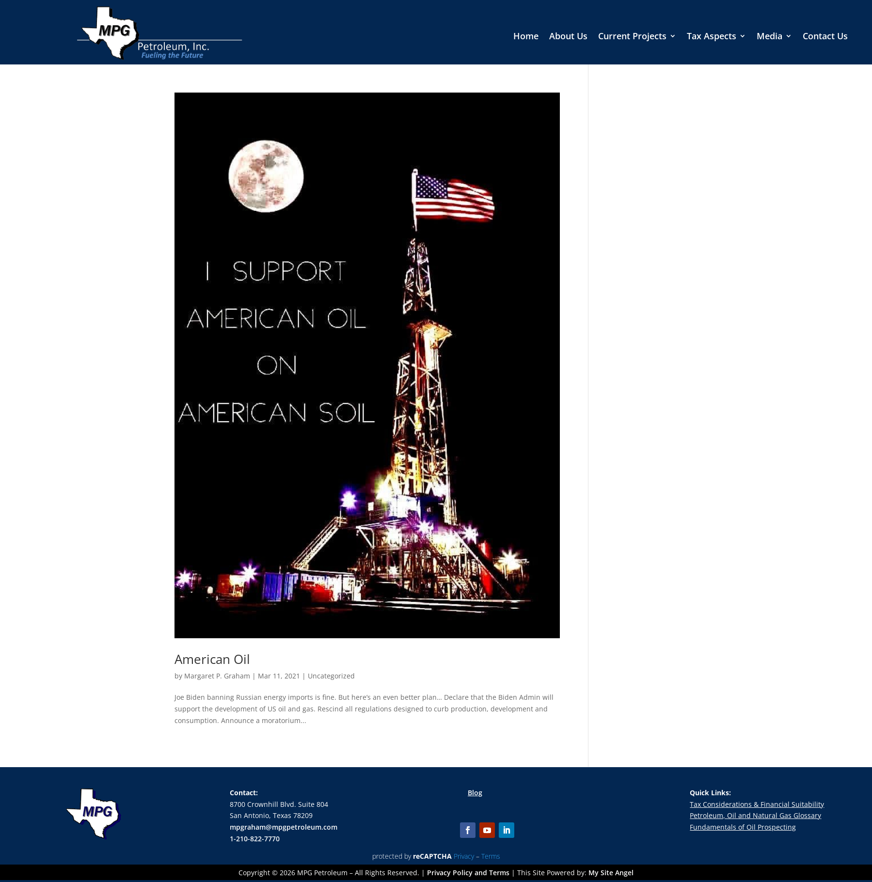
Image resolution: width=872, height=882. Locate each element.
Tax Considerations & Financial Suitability (757, 804)
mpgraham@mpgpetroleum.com (283, 827)
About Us (568, 37)
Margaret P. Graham (217, 675)
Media (769, 37)
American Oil (212, 659)
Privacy (464, 856)
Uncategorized (331, 675)
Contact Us (825, 37)
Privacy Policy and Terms (468, 872)
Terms (490, 856)
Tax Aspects (711, 37)
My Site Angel (611, 872)
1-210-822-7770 (255, 838)
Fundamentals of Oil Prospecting (743, 827)
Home (526, 37)
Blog (475, 792)
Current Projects (632, 37)
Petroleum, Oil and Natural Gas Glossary (755, 815)
